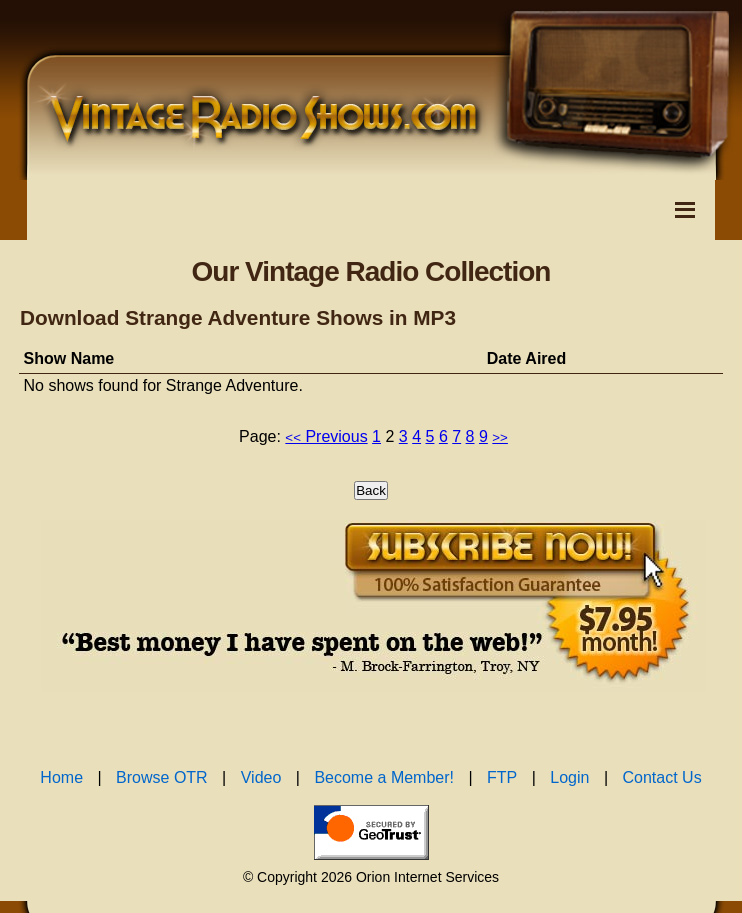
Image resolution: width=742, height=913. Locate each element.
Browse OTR (162, 777)
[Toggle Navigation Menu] (685, 210)
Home (61, 777)
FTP (502, 777)
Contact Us (662, 777)
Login (569, 777)
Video (261, 777)
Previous (326, 436)
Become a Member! (384, 777)
